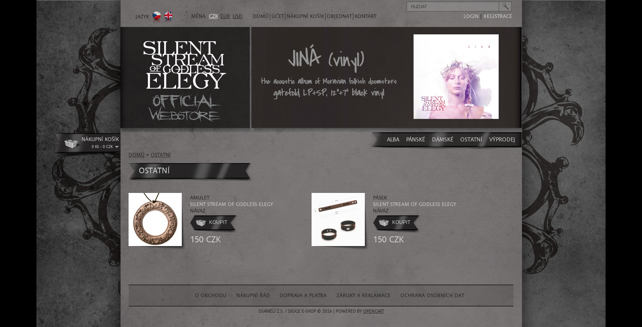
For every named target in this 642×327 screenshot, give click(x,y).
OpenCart (373, 311)
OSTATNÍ (471, 139)
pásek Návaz (414, 204)
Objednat (339, 16)
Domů (261, 16)
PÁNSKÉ (415, 139)
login (471, 16)
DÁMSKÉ (442, 139)
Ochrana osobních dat (432, 295)
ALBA (393, 139)
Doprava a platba (303, 295)
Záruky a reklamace (364, 295)
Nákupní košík (305, 16)
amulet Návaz (231, 204)
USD (237, 16)
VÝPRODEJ (502, 139)
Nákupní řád (253, 295)
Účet (277, 16)
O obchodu (210, 295)
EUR (225, 16)
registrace (498, 16)
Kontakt (365, 16)
